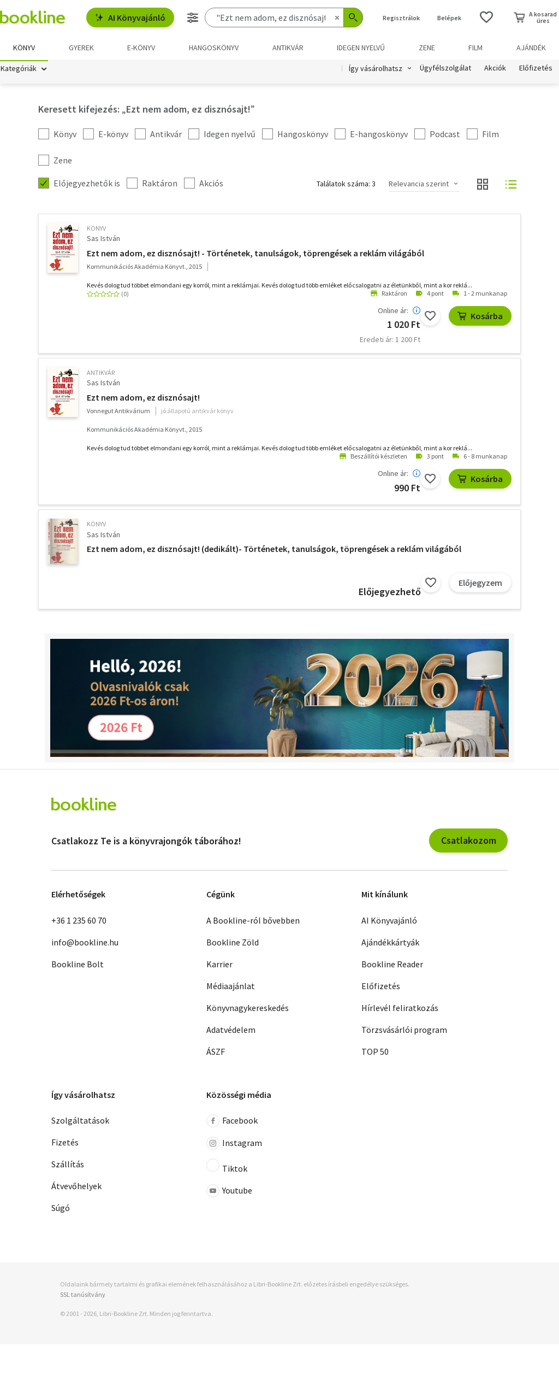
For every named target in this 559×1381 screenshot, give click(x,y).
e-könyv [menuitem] (141, 47)
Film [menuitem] (475, 47)
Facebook (232, 1122)
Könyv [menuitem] (24, 47)
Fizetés (65, 1143)
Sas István (103, 240)
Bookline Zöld (232, 943)
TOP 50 (375, 1052)
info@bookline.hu (84, 943)
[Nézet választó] (482, 186)
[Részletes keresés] (193, 17)
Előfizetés (535, 70)
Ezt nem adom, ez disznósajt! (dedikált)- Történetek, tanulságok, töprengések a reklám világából (274, 550)
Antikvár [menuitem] (288, 47)
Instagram (234, 1144)
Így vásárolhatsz (375, 70)
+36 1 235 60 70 (78, 921)
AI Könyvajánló (130, 17)
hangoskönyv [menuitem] (214, 47)
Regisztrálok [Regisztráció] (401, 18)
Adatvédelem (230, 1030)
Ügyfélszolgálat (445, 70)
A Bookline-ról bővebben (253, 921)
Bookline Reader (392, 965)
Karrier (219, 965)
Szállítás (67, 1165)
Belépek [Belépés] (449, 18)
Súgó (60, 1209)
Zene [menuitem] (427, 47)
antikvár (101, 374)
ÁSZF (215, 1052)
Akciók (495, 70)
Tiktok (226, 1168)
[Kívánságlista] (486, 17)
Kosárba (480, 317)
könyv (96, 230)
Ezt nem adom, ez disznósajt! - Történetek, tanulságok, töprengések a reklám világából (255, 254)
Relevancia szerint (419, 185)
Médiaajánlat (230, 987)
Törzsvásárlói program (404, 1030)
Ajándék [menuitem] (531, 47)
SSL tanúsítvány (82, 1296)
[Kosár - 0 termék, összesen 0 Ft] (535, 17)
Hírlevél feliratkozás (399, 1008)
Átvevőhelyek (76, 1187)
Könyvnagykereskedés (247, 1008)
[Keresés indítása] (353, 17)
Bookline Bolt (77, 965)
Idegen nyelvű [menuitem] (361, 47)
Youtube (229, 1192)
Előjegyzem (480, 584)
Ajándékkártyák (390, 943)
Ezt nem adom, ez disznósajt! (143, 398)
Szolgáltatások (80, 1121)
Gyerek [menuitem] (81, 47)
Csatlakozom (468, 842)
